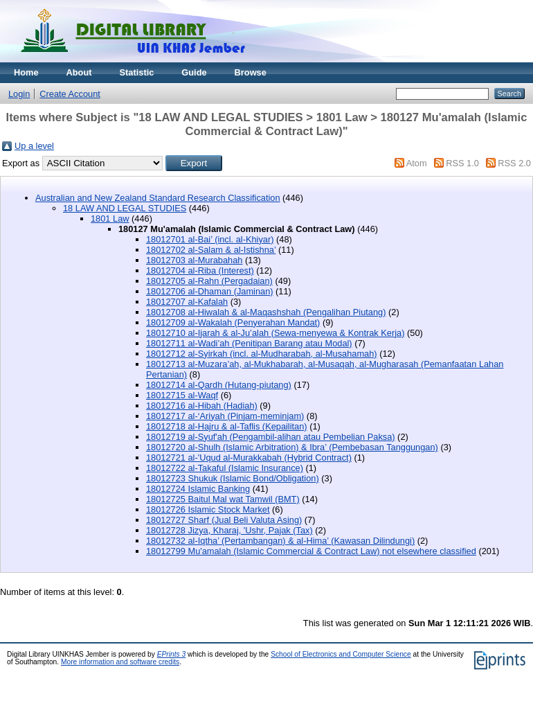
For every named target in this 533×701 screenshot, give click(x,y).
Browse (250, 72)
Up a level (34, 146)
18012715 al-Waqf (182, 395)
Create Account (69, 94)
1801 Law (110, 218)
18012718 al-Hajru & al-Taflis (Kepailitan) (226, 426)
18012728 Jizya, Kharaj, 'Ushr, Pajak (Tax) (229, 530)
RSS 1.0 (462, 163)
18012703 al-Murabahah (194, 260)
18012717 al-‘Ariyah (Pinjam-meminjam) (225, 416)
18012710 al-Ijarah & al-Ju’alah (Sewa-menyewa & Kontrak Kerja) (275, 333)
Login (19, 94)
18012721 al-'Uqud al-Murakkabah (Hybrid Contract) (249, 457)
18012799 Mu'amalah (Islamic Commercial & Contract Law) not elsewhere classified (311, 551)
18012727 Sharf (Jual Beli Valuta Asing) (224, 520)
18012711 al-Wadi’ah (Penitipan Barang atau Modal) (249, 343)
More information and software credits (120, 662)
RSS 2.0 (514, 163)
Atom (416, 163)
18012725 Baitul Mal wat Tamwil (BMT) (223, 499)
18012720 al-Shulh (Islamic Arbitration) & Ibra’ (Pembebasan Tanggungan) (292, 447)
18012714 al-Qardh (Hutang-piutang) (218, 385)
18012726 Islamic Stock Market (208, 509)
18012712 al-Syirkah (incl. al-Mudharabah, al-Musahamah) (261, 353)
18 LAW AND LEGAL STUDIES (124, 208)
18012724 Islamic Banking (198, 488)
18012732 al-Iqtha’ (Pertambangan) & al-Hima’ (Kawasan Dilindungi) (280, 540)
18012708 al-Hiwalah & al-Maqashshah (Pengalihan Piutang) (266, 312)
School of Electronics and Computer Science (341, 654)
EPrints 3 (171, 654)
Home (26, 72)
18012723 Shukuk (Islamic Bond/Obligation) (232, 478)
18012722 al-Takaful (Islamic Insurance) (224, 468)
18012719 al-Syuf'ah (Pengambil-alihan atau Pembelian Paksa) (270, 437)
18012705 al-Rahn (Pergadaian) (209, 281)
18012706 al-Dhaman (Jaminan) (209, 291)
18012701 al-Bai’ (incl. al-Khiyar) (209, 239)
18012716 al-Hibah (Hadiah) (202, 405)
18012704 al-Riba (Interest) (200, 270)
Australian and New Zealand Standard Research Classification (157, 198)
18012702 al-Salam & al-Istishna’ (210, 250)
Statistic (137, 72)
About (79, 72)
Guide (193, 72)
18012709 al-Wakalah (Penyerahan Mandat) (233, 322)
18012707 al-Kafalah (187, 301)
